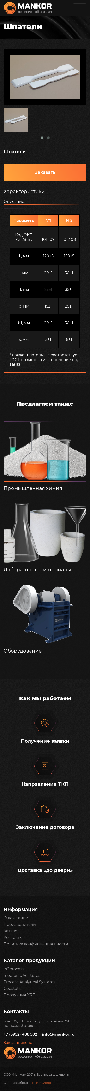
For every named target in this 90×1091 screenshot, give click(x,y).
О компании (16, 918)
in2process (14, 969)
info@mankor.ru (58, 1034)
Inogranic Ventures (22, 975)
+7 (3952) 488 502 (20, 1034)
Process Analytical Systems (29, 982)
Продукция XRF (19, 995)
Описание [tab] (14, 201)
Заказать (45, 172)
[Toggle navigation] (79, 8)
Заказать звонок (19, 1042)
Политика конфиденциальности (36, 944)
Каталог (11, 931)
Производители (20, 924)
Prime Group (41, 1083)
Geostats (12, 988)
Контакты (13, 937)
